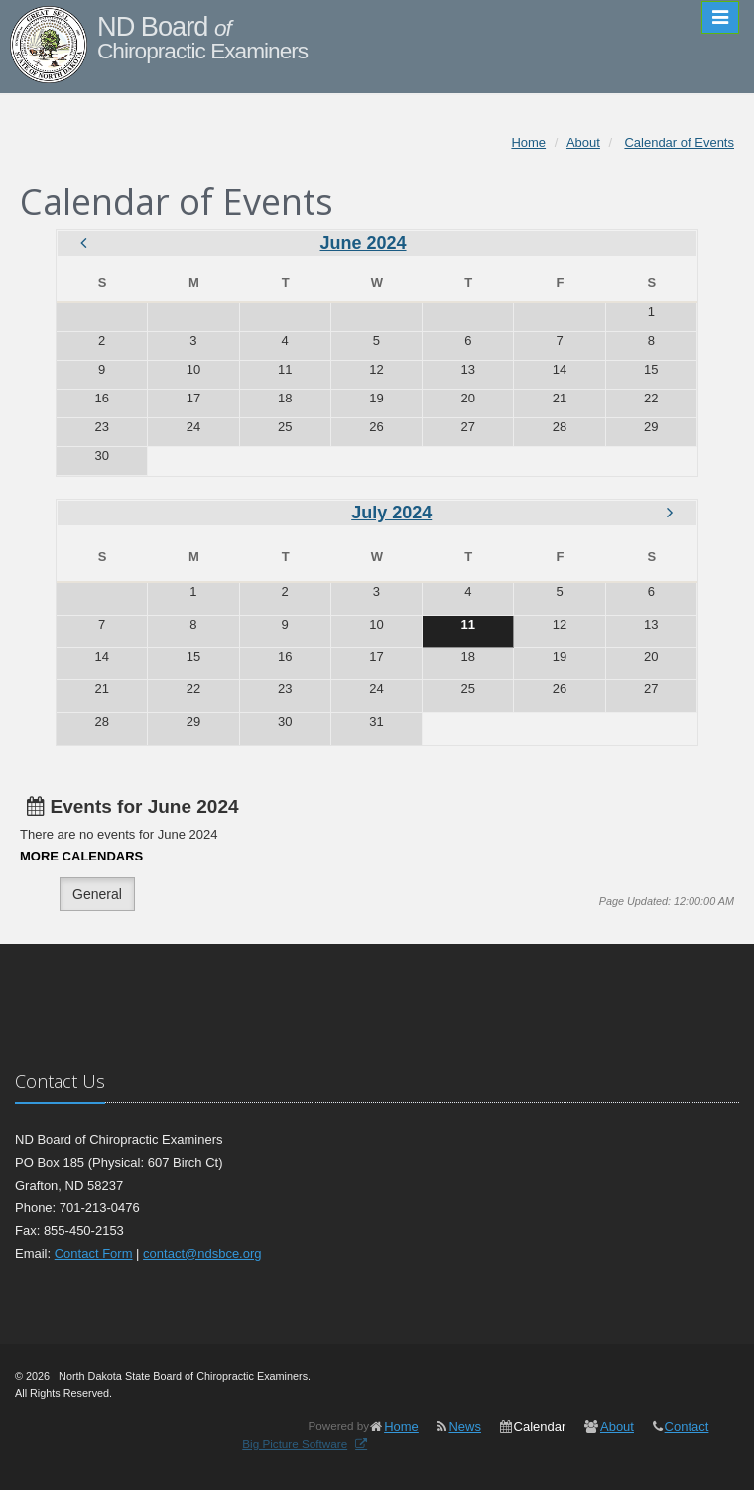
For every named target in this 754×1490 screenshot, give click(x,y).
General (97, 894)
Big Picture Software (294, 1443)
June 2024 (362, 243)
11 (468, 624)
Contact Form (94, 1253)
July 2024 (391, 512)
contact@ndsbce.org (202, 1253)
